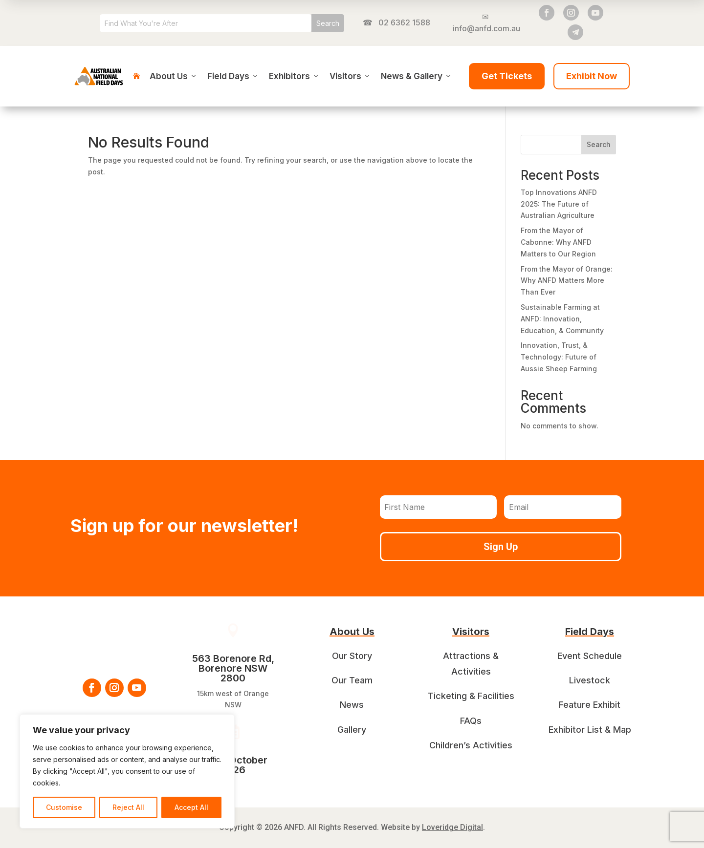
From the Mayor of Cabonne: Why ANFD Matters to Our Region (558, 242)
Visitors (350, 76)
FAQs (471, 721)
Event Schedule (589, 656)
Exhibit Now (591, 76)
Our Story (352, 656)
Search (599, 144)
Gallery (351, 729)
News (352, 705)
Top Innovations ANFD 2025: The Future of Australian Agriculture (559, 204)
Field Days (233, 76)
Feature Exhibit (589, 705)
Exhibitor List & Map (590, 729)
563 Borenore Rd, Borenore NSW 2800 (233, 668)
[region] (127, 771)
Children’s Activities (470, 745)
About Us (174, 76)
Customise (64, 807)
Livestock (589, 680)
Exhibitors (294, 76)
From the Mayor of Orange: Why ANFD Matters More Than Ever (567, 281)
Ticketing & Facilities (471, 696)
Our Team (352, 680)
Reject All (128, 807)
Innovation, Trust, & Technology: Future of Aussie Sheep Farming (559, 357)
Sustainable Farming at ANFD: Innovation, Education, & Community (562, 319)
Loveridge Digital (452, 827)
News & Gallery (416, 76)
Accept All (191, 807)
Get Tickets (507, 76)
